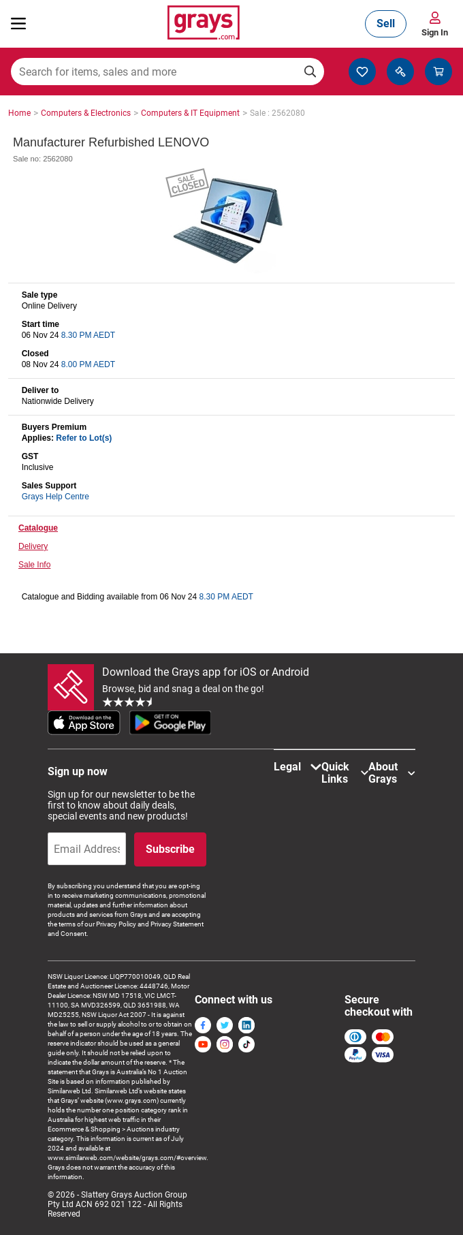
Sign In (434, 32)
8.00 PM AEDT (88, 364)
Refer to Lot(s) (84, 438)
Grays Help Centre (55, 496)
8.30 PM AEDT (88, 335)
